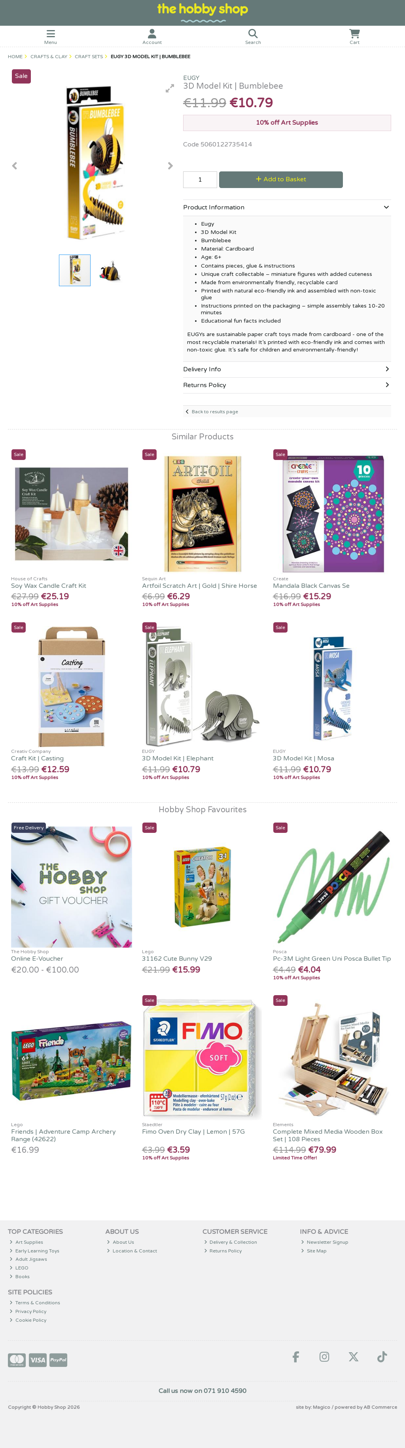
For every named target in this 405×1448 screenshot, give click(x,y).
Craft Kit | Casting (37, 758)
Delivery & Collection (230, 1242)
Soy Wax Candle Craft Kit (48, 586)
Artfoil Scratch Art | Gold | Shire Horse (199, 586)
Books (19, 1276)
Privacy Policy (27, 1311)
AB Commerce (380, 1407)
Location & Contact (132, 1251)
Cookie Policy (27, 1320)
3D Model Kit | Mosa (303, 758)
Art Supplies (26, 1242)
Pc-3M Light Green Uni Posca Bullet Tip (332, 959)
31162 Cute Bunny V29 (177, 959)
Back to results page (215, 411)
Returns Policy (223, 1251)
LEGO (18, 1268)
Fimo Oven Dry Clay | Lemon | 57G (193, 1132)
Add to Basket (281, 179)
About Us (120, 1242)
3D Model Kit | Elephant (178, 758)
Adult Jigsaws (28, 1259)
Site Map (314, 1251)
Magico (321, 1407)
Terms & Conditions (34, 1302)
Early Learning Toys (34, 1251)
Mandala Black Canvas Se (311, 586)
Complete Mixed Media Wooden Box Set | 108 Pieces (328, 1135)
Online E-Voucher (37, 959)
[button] (170, 88)
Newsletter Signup (324, 1242)
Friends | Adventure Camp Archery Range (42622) (63, 1135)
